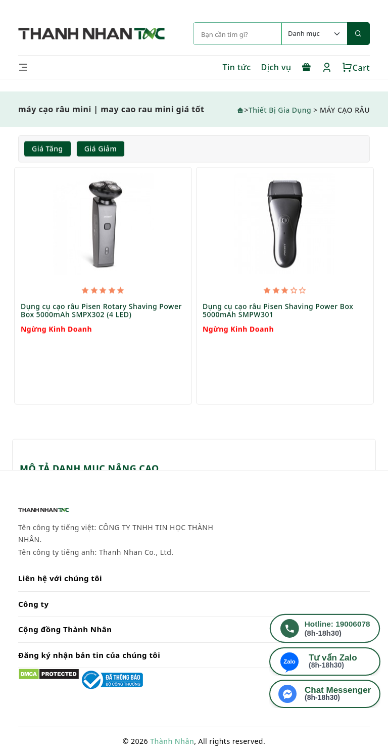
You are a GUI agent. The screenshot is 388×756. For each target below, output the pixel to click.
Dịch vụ (276, 67)
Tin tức (236, 67)
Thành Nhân (172, 741)
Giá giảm (100, 149)
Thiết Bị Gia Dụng (280, 110)
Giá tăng (47, 149)
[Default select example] (314, 33)
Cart (356, 67)
